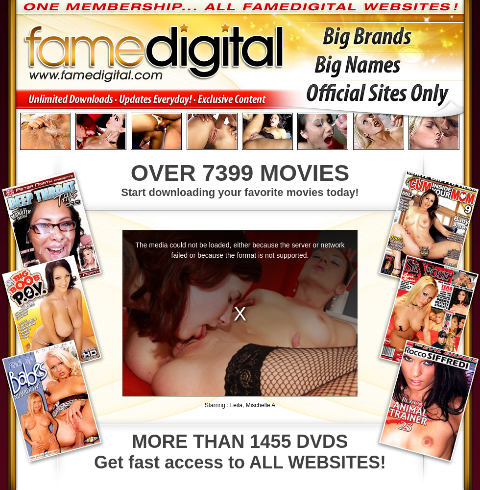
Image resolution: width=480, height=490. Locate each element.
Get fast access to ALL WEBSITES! (240, 451)
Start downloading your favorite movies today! (240, 178)
